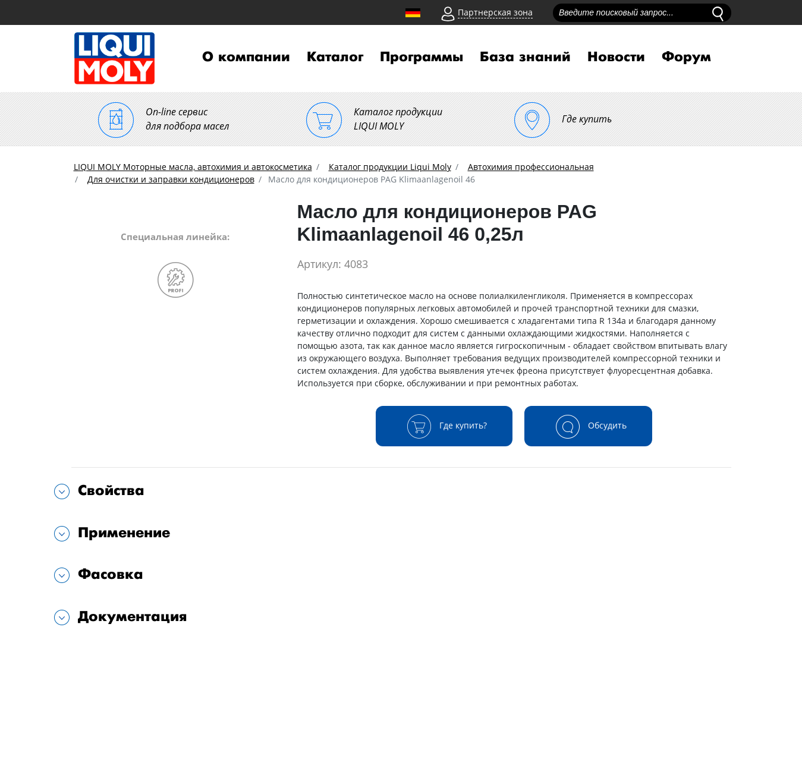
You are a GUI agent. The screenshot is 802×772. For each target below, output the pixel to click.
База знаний (525, 57)
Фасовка (110, 574)
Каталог (335, 57)
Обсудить (588, 426)
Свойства (111, 490)
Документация (132, 616)
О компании (246, 57)
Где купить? (444, 426)
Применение (124, 532)
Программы (421, 57)
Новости (616, 57)
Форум (686, 57)
